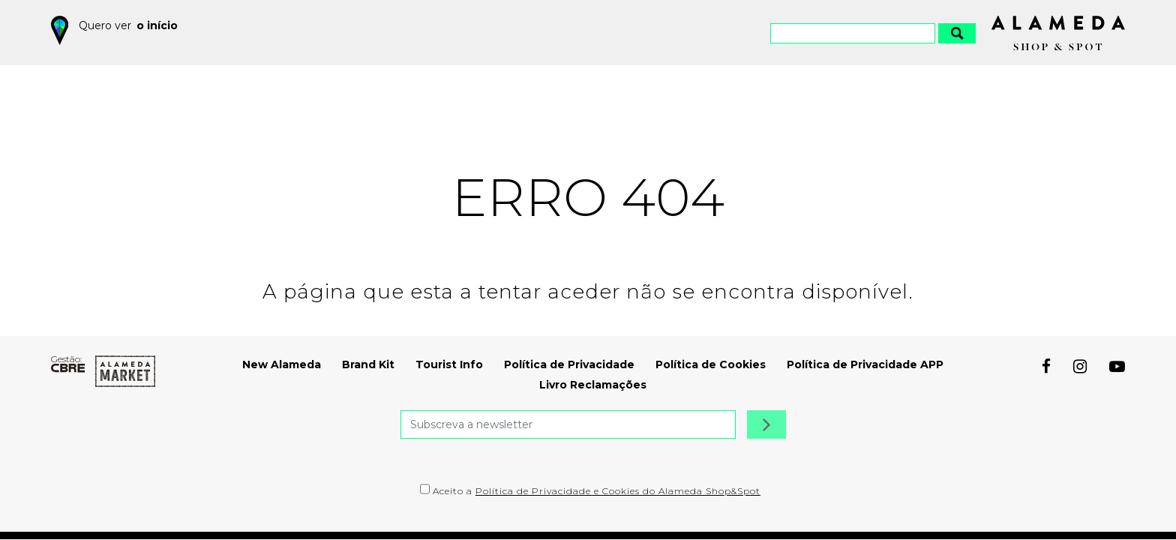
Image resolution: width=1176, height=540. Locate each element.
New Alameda (281, 364)
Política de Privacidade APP (865, 364)
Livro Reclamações (592, 385)
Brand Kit (368, 364)
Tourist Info (449, 364)
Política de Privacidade (569, 364)
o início (157, 25)
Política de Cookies (711, 364)
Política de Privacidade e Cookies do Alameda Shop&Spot (618, 490)
